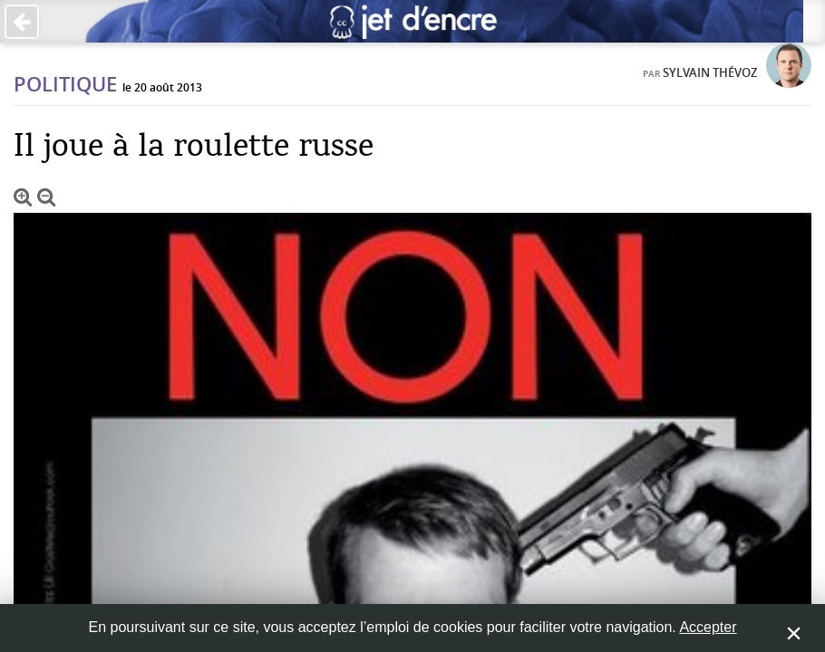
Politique (65, 84)
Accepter (707, 627)
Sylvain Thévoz (710, 72)
